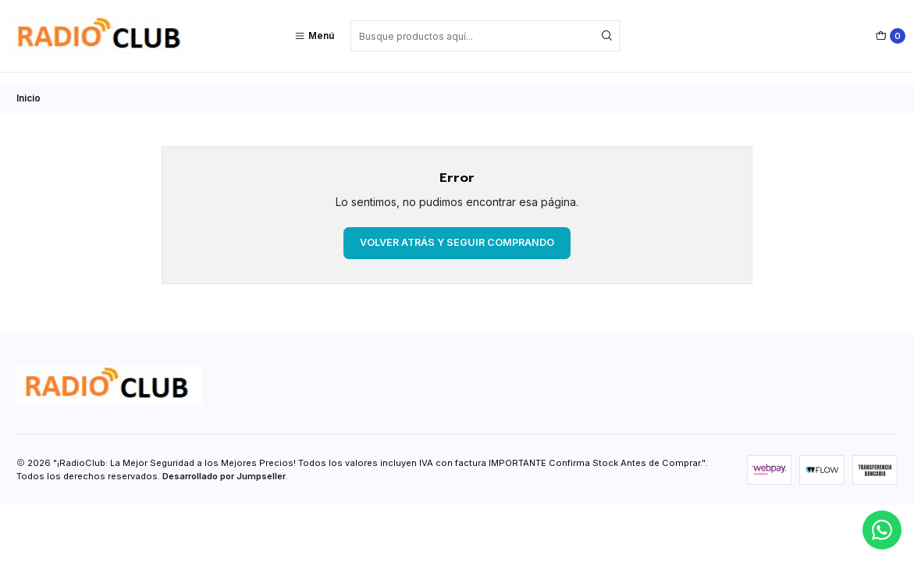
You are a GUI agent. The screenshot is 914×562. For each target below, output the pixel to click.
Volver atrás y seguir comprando (457, 231)
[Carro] (890, 36)
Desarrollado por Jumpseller (224, 465)
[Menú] (314, 35)
